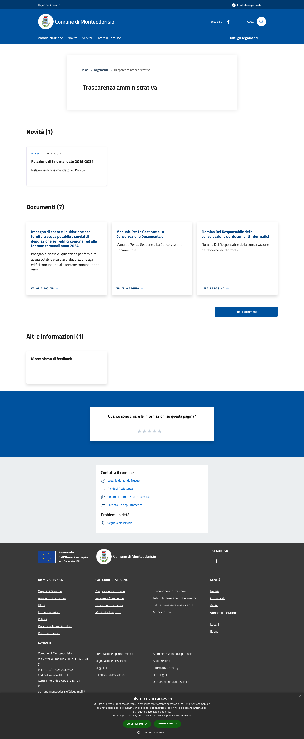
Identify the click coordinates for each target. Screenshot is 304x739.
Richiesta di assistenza (110, 674)
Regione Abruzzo (49, 5)
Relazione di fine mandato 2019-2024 (62, 161)
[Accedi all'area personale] (246, 5)
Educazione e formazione (169, 591)
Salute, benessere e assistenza (173, 605)
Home (84, 69)
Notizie (214, 591)
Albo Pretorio (161, 660)
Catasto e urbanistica (109, 605)
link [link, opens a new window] (189, 715)
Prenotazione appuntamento (114, 653)
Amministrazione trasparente (172, 653)
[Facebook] (227, 21)
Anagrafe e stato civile (110, 591)
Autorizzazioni (162, 612)
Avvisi (35, 153)
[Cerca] (261, 21)
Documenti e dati (49, 633)
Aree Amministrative (52, 598)
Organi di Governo (50, 591)
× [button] (299, 696)
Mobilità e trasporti (108, 612)
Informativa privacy (165, 667)
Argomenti (101, 69)
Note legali (160, 674)
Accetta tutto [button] (137, 723)
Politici (42, 619)
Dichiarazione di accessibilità (171, 681)
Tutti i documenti (246, 311)
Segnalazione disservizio (111, 660)
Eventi (214, 631)
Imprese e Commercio (109, 598)
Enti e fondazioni (49, 612)
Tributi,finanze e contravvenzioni (174, 598)
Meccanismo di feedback (51, 359)
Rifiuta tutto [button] (167, 723)
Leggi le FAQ (103, 667)
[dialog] (152, 716)
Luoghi (214, 624)
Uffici (41, 605)
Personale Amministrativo (55, 626)
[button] (152, 732)
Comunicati (217, 598)
